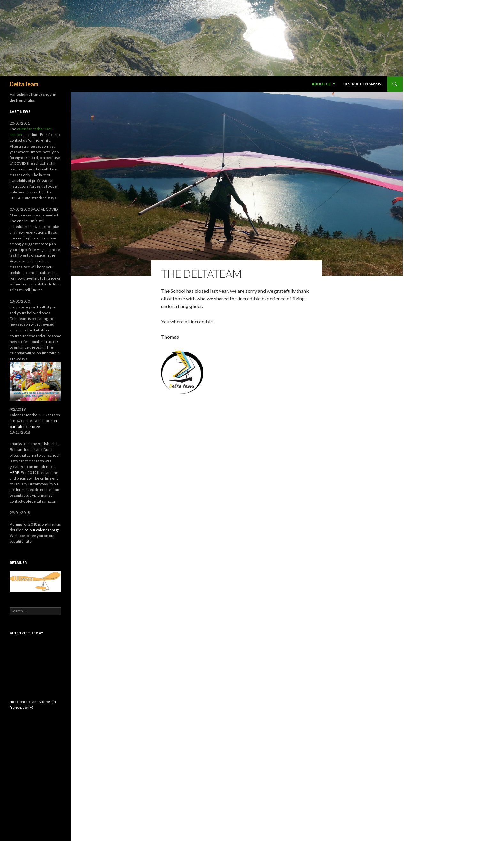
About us (321, 84)
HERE (14, 472)
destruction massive (363, 84)
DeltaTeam (24, 83)
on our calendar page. (42, 529)
